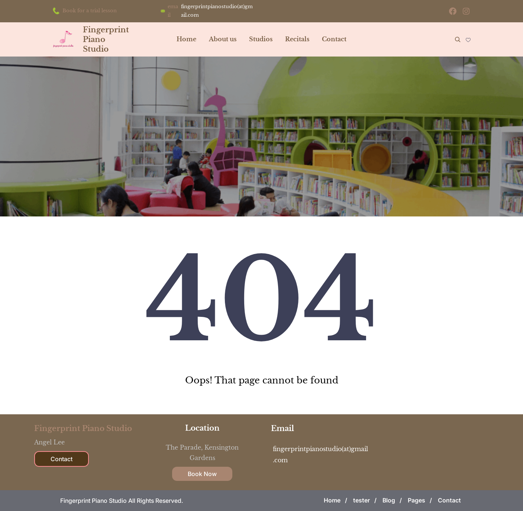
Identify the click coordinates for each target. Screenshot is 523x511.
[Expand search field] (457, 39)
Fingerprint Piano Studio (83, 428)
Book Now (202, 474)
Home (186, 39)
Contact (61, 459)
